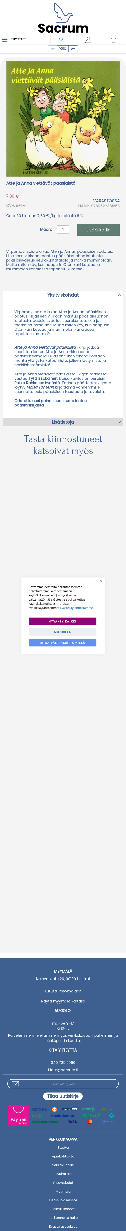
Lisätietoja (63, 422)
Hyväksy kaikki (62, 621)
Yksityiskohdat (63, 295)
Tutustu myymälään (63, 991)
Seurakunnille (63, 1165)
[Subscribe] (63, 1096)
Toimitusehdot (63, 1209)
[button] (88, 39)
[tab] (63, 295)
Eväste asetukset (63, 1226)
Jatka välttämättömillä (62, 642)
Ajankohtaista (63, 1156)
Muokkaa (62, 632)
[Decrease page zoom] (52, 48)
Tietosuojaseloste (63, 1200)
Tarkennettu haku (63, 1217)
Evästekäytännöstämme (76, 608)
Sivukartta (63, 1173)
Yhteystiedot (63, 1182)
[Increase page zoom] (73, 48)
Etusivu (63, 1147)
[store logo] (63, 14)
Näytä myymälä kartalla (63, 1001)
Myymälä (63, 1191)
